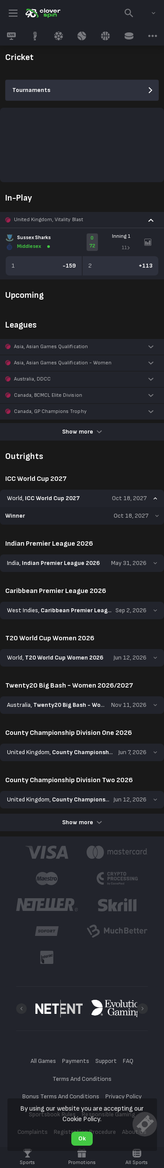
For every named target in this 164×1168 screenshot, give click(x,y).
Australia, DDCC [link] (32, 379)
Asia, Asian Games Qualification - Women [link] (63, 363)
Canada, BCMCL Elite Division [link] (48, 395)
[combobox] (147, 13)
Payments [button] (75, 1061)
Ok (82, 1138)
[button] (82, 220)
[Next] (142, 1008)
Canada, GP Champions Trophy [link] (50, 411)
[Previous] (21, 1008)
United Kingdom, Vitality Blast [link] (48, 219)
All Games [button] (43, 1061)
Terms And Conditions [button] (81, 1079)
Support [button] (106, 1061)
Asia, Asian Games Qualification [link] (51, 346)
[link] (42, 13)
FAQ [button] (128, 1061)
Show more (81, 431)
